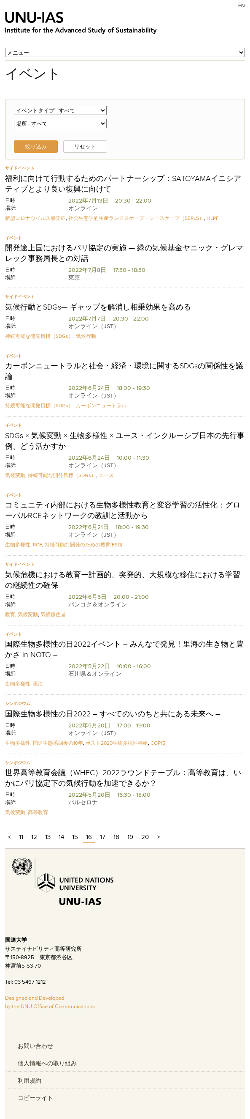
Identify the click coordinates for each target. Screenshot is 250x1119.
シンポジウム (17, 703)
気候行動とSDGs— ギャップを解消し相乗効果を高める (98, 307)
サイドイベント (20, 168)
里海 (38, 683)
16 (89, 836)
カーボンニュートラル (101, 405)
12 (34, 836)
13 (48, 836)
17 (102, 836)
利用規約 (29, 1080)
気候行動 (86, 336)
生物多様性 (17, 544)
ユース (106, 475)
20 (145, 836)
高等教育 (38, 812)
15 (75, 836)
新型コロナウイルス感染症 (35, 218)
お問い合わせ (35, 1046)
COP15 (158, 742)
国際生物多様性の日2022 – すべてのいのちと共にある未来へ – (112, 714)
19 (130, 836)
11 (21, 836)
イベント (13, 238)
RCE (37, 544)
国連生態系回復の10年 (58, 742)
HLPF (213, 218)
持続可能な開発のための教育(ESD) (83, 544)
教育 (10, 614)
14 (61, 836)
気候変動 (15, 475)
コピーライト (35, 1098)
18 (116, 836)
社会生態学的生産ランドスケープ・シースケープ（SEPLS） (136, 218)
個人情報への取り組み (47, 1063)
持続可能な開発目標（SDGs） (39, 336)
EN (241, 5)
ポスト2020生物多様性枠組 (117, 742)
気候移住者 (53, 614)
